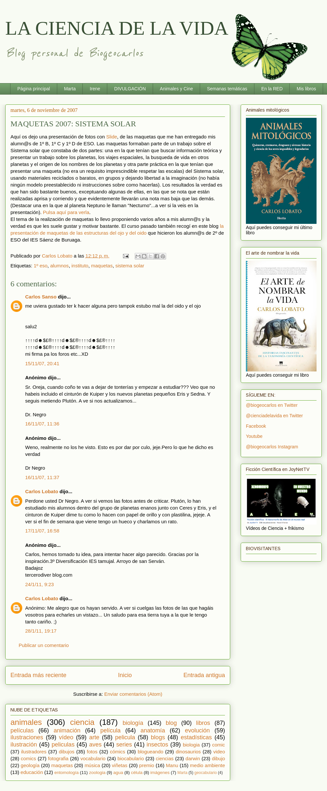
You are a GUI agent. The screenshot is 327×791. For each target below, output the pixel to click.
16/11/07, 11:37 (42, 477)
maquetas (102, 265)
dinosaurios (188, 751)
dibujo (218, 758)
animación (67, 730)
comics (28, 758)
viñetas (120, 765)
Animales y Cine (176, 88)
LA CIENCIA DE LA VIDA (116, 28)
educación (32, 772)
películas (22, 730)
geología (30, 765)
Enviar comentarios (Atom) (133, 694)
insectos (157, 744)
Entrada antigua (204, 675)
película (110, 730)
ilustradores (33, 751)
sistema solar (129, 265)
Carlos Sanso (41, 296)
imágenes (160, 772)
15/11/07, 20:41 (42, 363)
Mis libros (306, 88)
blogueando (150, 751)
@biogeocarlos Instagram (272, 446)
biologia (191, 744)
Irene (95, 88)
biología (133, 723)
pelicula (125, 737)
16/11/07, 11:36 (42, 423)
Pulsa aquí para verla (66, 212)
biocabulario (130, 758)
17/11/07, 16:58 (42, 530)
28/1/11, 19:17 (41, 631)
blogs (158, 737)
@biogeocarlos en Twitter (272, 405)
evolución (197, 730)
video (219, 751)
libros (203, 723)
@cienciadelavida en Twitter (274, 415)
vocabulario (93, 758)
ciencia (82, 722)
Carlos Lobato (41, 491)
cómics (117, 751)
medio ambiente (207, 765)
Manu (172, 765)
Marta (70, 88)
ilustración (23, 744)
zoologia (97, 772)
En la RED (272, 88)
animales (26, 722)
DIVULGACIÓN (130, 88)
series (124, 744)
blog (171, 723)
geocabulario (205, 772)
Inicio (125, 675)
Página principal (33, 88)
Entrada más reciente (38, 675)
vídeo (66, 737)
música (92, 765)
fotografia (58, 758)
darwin (192, 758)
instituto (79, 265)
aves (95, 744)
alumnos (59, 265)
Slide (111, 136)
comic (218, 744)
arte (94, 737)
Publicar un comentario (44, 645)
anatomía (153, 730)
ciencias (165, 758)
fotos (92, 751)
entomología (66, 772)
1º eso (40, 265)
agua (118, 772)
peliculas (63, 744)
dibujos (67, 751)
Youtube (254, 436)
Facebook (256, 426)
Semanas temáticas (227, 88)
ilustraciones (26, 737)
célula (137, 772)
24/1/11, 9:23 (39, 584)
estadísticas (196, 737)
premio (146, 765)
